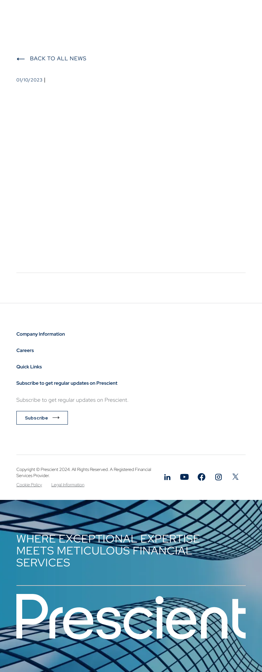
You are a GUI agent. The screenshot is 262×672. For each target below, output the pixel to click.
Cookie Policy (29, 485)
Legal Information (68, 485)
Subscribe (36, 418)
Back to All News (58, 58)
